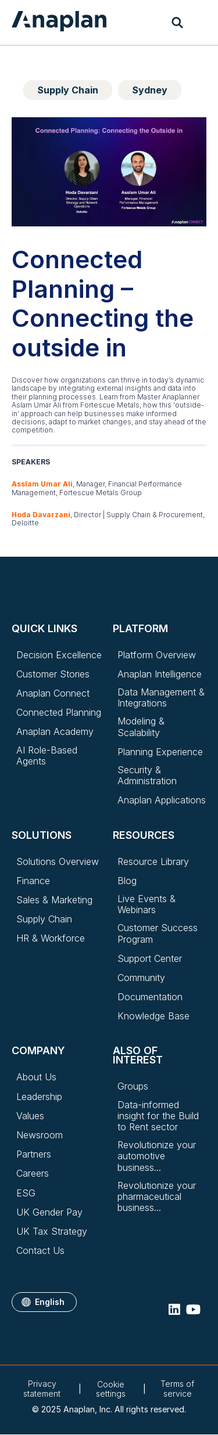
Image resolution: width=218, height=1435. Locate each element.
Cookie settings (111, 1389)
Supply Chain (67, 90)
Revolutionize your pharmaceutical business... (156, 1196)
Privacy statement (41, 1388)
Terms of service (177, 1388)
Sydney (149, 90)
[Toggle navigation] (200, 22)
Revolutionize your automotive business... (156, 1156)
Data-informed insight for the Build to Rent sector (158, 1116)
